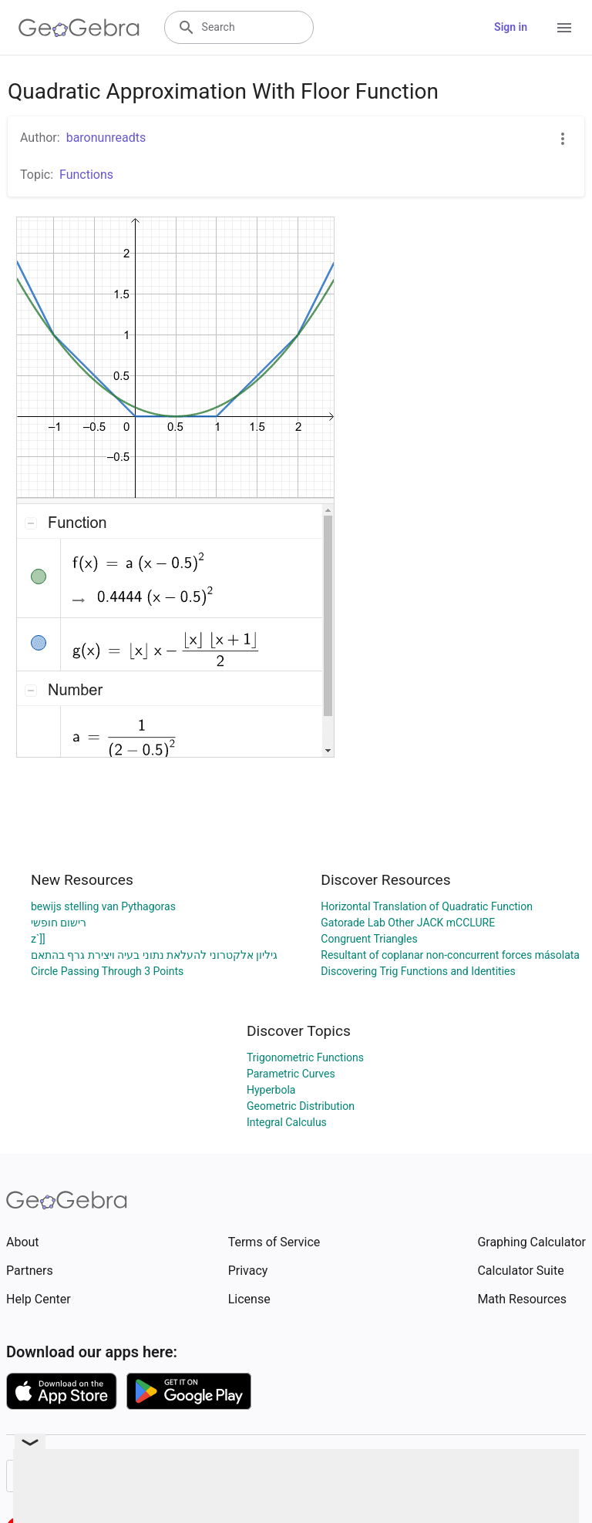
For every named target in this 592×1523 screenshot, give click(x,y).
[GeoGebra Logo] (79, 27)
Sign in (510, 27)
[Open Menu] (564, 27)
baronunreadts (106, 137)
